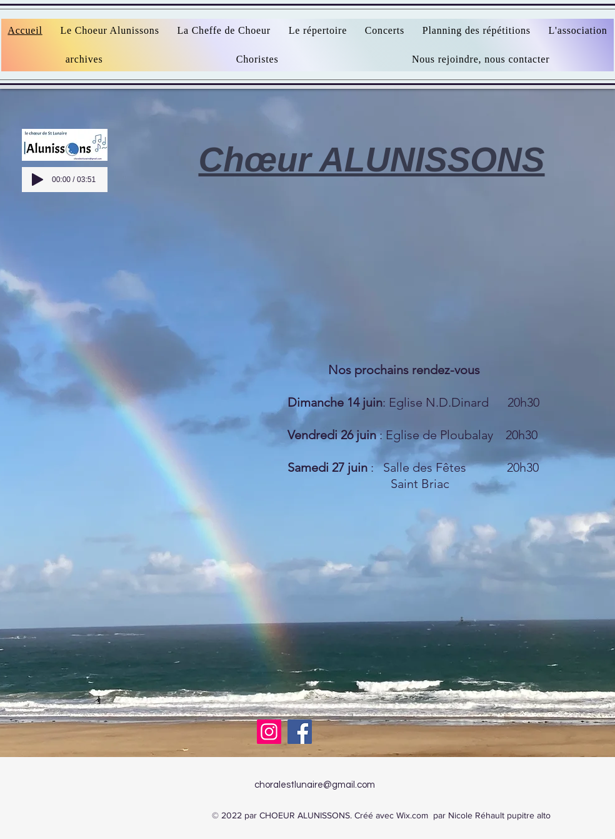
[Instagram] (269, 732)
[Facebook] (300, 732)
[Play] (37, 179)
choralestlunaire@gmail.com (314, 785)
